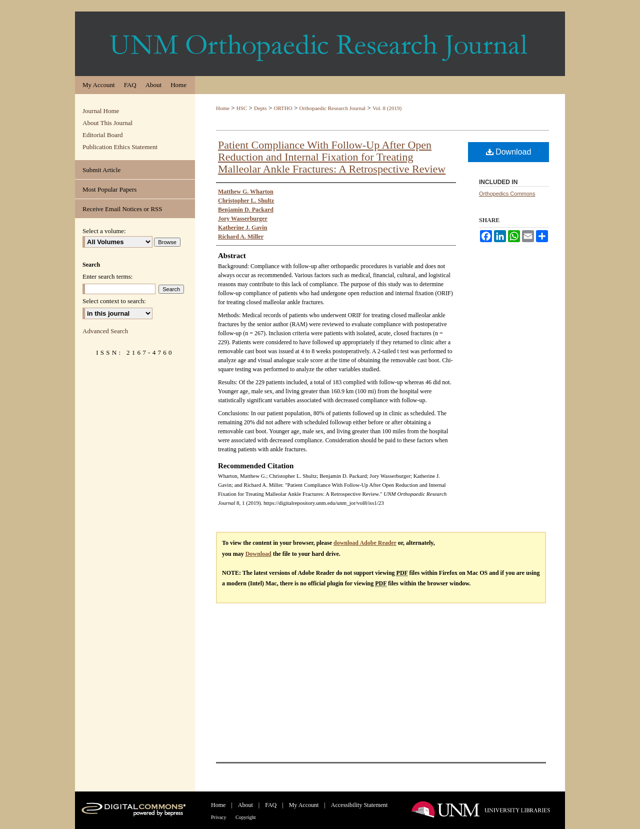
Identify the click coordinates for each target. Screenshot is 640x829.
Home (223, 108)
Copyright (246, 817)
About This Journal (107, 123)
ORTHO (283, 108)
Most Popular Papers (109, 189)
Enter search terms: (107, 276)
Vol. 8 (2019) (387, 108)
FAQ (271, 804)
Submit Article (101, 170)
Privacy (219, 817)
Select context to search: (114, 301)
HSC (241, 108)
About (246, 804)
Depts (260, 108)
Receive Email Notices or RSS (122, 209)
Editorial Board (102, 135)
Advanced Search (105, 331)
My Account (304, 804)
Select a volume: (104, 231)
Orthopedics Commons (507, 194)
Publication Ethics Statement (120, 147)
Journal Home (100, 111)
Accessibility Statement (359, 804)
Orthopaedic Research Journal (333, 108)
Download (509, 152)
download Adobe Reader (365, 542)
